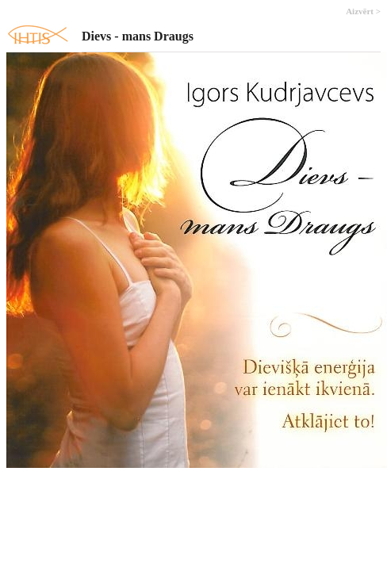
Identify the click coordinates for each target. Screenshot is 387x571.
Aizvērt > (363, 11)
